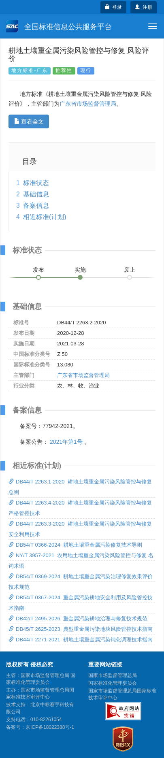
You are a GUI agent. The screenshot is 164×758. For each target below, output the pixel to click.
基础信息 (36, 194)
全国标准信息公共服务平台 (59, 26)
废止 (129, 269)
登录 (113, 7)
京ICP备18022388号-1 (50, 727)
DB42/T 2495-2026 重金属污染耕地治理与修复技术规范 (78, 618)
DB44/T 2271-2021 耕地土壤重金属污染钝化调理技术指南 (81, 640)
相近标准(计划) (44, 216)
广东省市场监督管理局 (88, 103)
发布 (38, 269)
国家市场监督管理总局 (112, 675)
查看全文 (29, 121)
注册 (143, 7)
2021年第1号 (66, 442)
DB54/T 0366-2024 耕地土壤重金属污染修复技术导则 (75, 545)
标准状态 (36, 182)
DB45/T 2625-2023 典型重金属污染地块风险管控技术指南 (81, 629)
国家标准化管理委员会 (112, 683)
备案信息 (36, 205)
